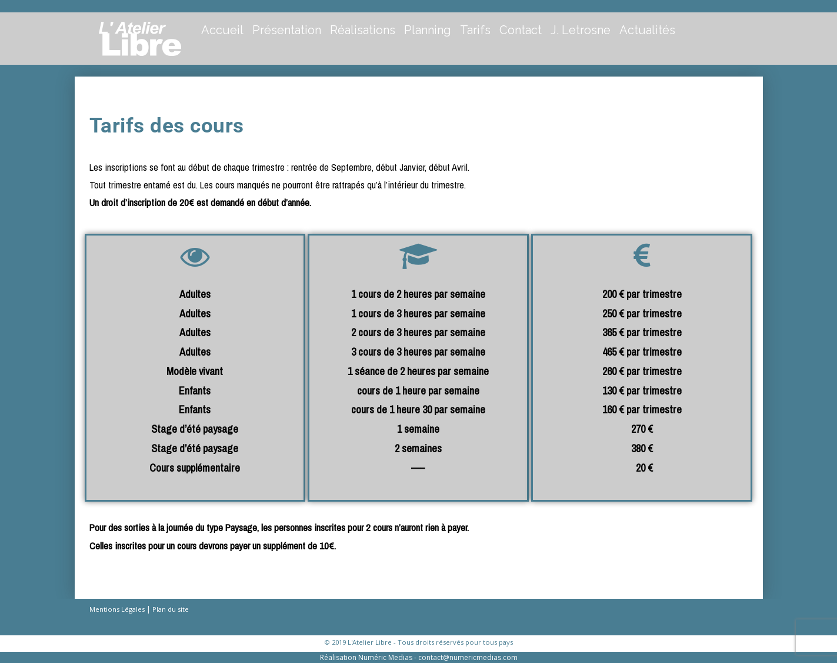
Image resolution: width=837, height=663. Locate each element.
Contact (520, 30)
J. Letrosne (581, 30)
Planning (427, 30)
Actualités (647, 30)
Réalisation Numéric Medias (366, 657)
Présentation (286, 30)
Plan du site (170, 609)
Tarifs (475, 30)
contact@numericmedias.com (468, 657)
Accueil (222, 30)
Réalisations (362, 30)
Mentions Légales (117, 609)
